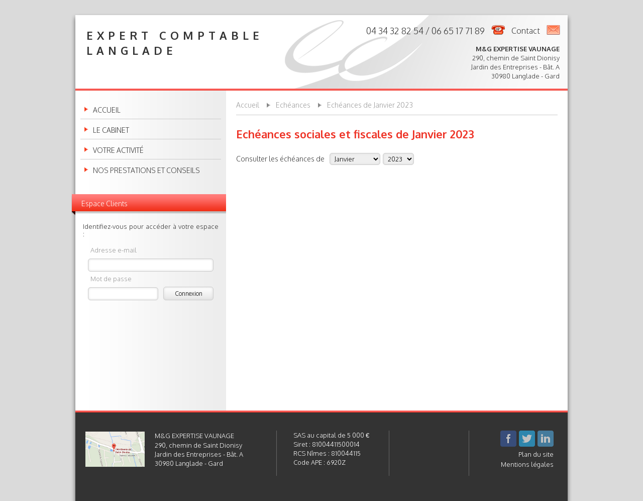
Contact (525, 31)
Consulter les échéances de (280, 158)
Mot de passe (111, 278)
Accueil (107, 110)
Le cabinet (111, 130)
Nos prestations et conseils (146, 170)
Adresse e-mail (113, 250)
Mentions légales (527, 464)
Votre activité (118, 150)
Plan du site (536, 454)
